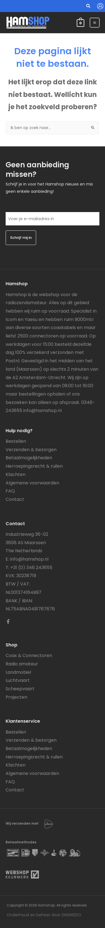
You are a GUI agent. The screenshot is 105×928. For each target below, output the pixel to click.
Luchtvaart (18, 680)
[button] (88, 6)
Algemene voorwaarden (32, 483)
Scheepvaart (20, 689)
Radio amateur (22, 664)
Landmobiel (18, 672)
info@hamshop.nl (42, 410)
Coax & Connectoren (29, 655)
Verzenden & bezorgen (31, 449)
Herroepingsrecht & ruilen (34, 466)
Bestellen (16, 441)
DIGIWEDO (71, 915)
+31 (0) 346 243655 (31, 567)
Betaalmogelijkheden (29, 458)
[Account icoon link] (100, 6)
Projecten (16, 697)
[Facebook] (8, 621)
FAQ (10, 491)
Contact (15, 499)
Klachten (15, 474)
